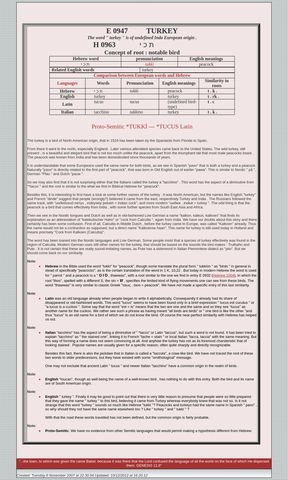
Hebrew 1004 (223, 275)
